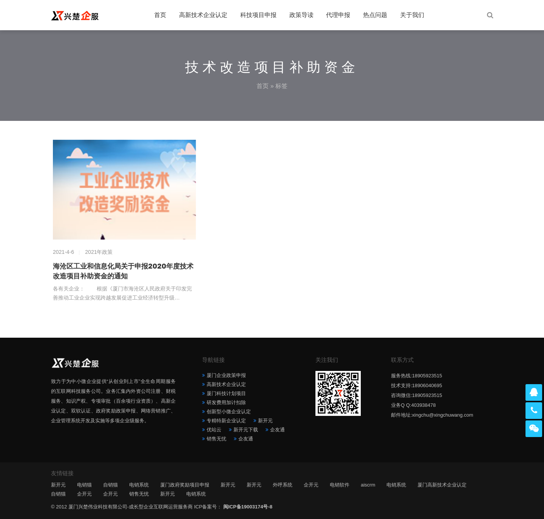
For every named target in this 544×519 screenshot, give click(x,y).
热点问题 (375, 15)
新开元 (265, 420)
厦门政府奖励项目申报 (184, 485)
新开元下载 (245, 429)
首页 (160, 15)
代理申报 (338, 15)
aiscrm (368, 485)
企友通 (277, 429)
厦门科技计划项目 (226, 393)
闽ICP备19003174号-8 (247, 507)
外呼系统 (282, 485)
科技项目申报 (258, 15)
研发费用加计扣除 (226, 402)
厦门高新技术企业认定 (442, 485)
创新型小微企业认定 (229, 411)
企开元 (311, 485)
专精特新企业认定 (226, 420)
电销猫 (84, 485)
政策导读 (301, 15)
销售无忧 (216, 439)
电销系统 (139, 485)
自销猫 (110, 485)
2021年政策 (99, 252)
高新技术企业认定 (203, 15)
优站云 (214, 429)
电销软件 (339, 485)
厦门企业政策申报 (226, 375)
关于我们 (412, 15)
